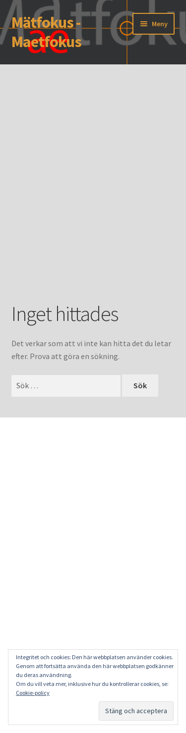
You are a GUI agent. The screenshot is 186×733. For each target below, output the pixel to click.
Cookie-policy (33, 692)
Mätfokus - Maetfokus (46, 32)
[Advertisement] (93, 198)
